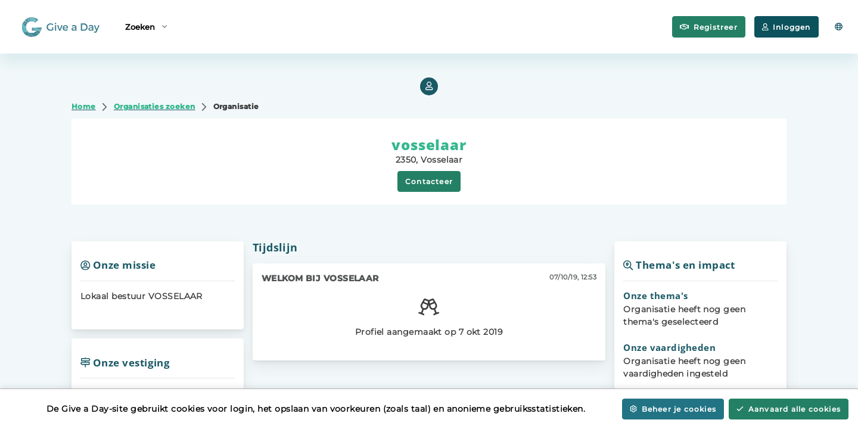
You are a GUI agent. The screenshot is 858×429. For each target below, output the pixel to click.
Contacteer (429, 181)
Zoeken (146, 26)
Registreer (709, 27)
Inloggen (786, 27)
